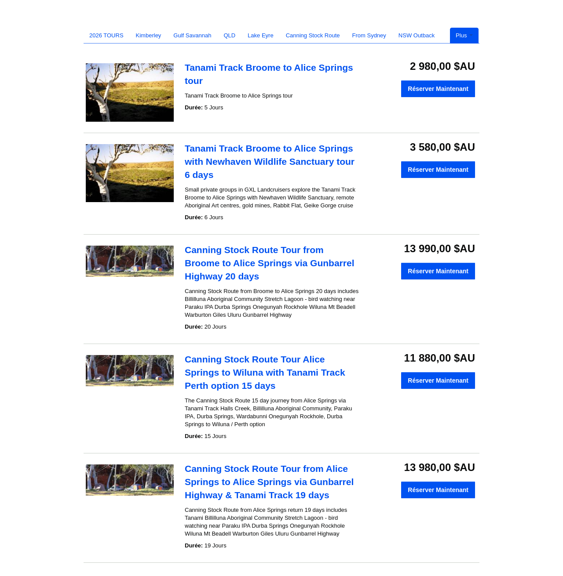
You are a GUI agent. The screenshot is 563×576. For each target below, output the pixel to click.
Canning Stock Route (313, 35)
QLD (229, 35)
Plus (464, 35)
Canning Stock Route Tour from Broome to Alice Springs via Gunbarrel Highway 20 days (269, 263)
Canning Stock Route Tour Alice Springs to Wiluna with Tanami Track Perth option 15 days (265, 372)
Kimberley (148, 35)
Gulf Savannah (192, 35)
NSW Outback (416, 35)
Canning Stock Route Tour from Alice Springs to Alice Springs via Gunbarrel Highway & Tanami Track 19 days (269, 482)
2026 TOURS (106, 35)
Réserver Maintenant (438, 88)
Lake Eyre (261, 35)
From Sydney (369, 35)
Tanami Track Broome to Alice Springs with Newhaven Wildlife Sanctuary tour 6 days (270, 161)
